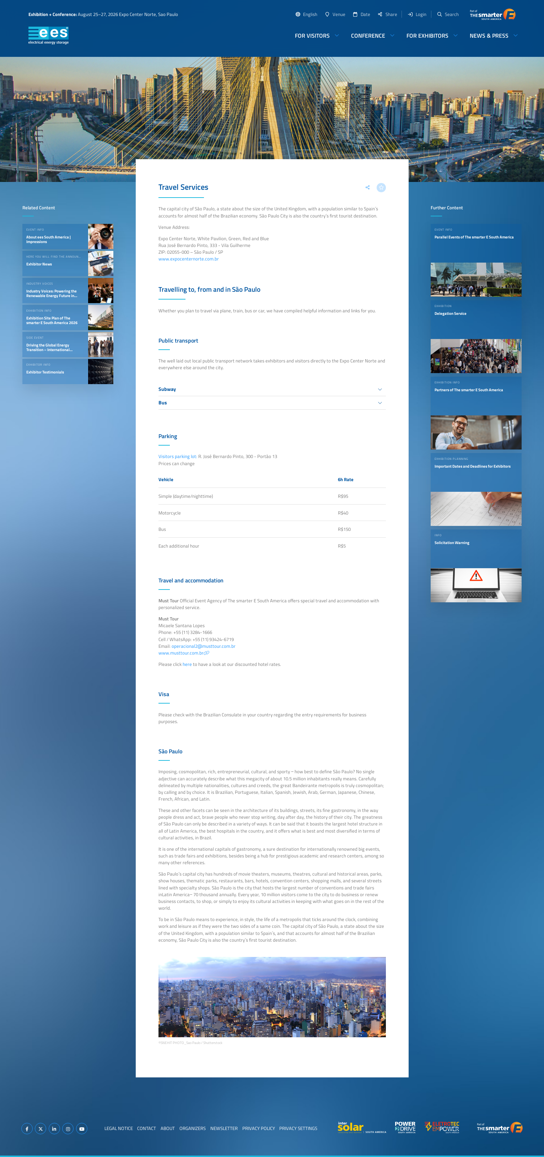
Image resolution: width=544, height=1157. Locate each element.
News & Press (489, 35)
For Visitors (312, 35)
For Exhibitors (427, 35)
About (168, 1128)
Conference (368, 35)
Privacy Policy (258, 1128)
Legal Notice (118, 1128)
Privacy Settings (298, 1128)
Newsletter (224, 1128)
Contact (146, 1128)
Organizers (192, 1128)
